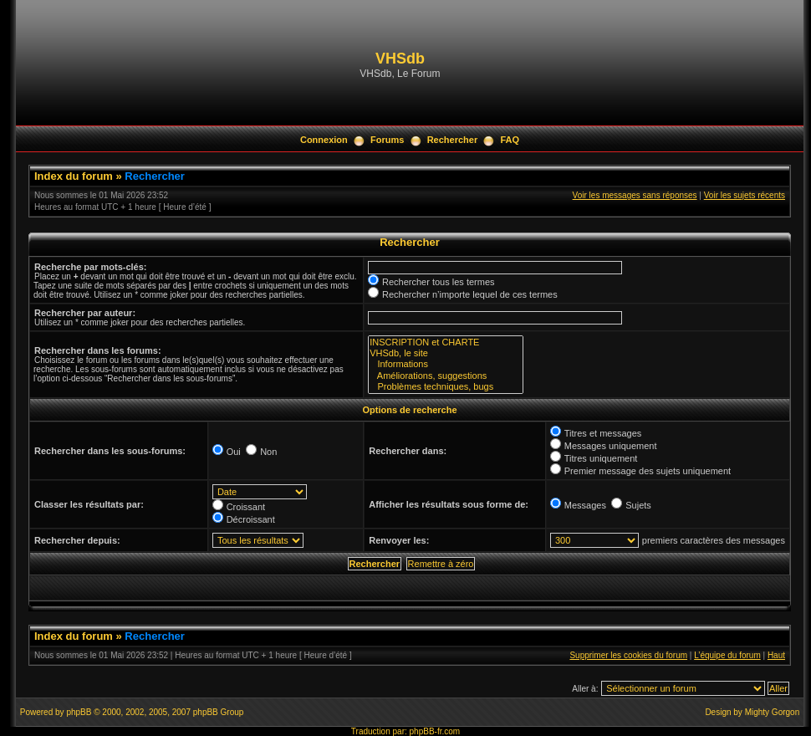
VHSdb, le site (446, 353)
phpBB (78, 712)
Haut (776, 655)
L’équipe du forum (727, 655)
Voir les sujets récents (744, 195)
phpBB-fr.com (435, 731)
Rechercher (452, 140)
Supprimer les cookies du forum (628, 655)
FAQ (509, 140)
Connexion (324, 140)
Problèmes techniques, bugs (446, 386)
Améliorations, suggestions (446, 376)
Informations (446, 364)
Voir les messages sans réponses (635, 195)
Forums (387, 140)
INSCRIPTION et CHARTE (446, 342)
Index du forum (73, 176)
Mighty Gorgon (772, 712)
